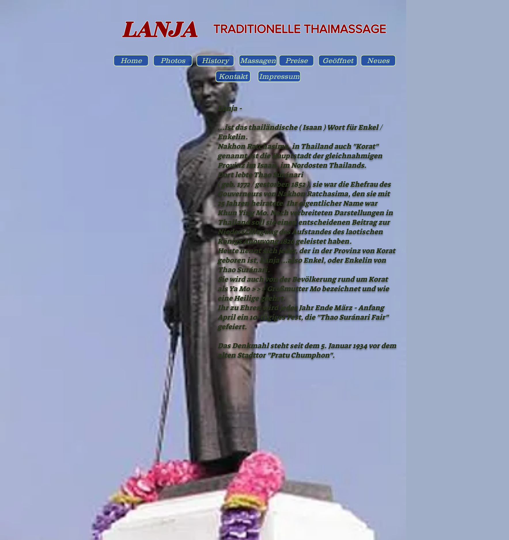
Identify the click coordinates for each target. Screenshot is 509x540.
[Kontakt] (233, 76)
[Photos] (172, 60)
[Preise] (296, 60)
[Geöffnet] (337, 60)
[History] (215, 60)
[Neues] (378, 60)
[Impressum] (279, 76)
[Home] (131, 60)
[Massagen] (258, 60)
